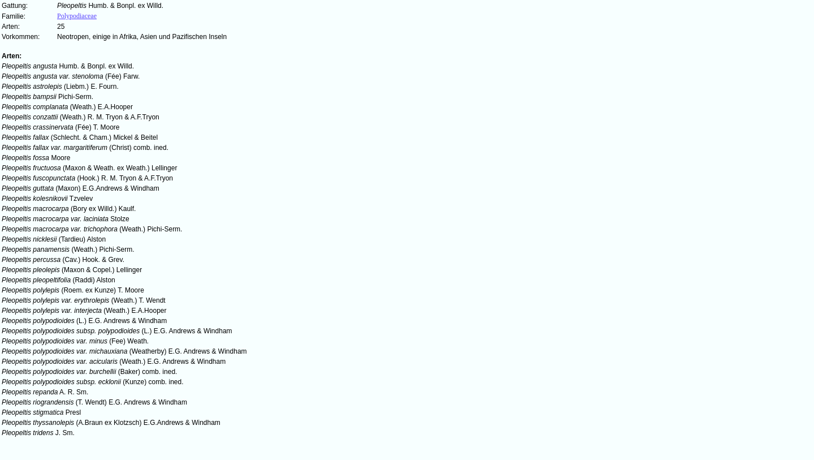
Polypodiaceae (77, 16)
